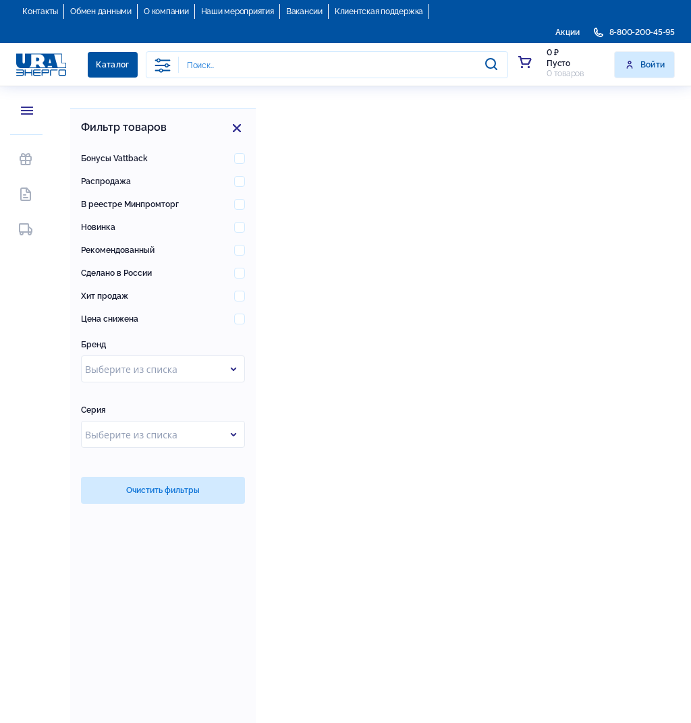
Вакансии (304, 11)
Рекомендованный (118, 250)
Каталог (113, 64)
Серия (93, 410)
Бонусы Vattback (114, 158)
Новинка (98, 227)
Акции (567, 32)
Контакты (40, 11)
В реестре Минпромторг (130, 204)
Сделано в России (116, 273)
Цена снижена (109, 319)
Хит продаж (104, 296)
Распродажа (106, 181)
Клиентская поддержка (379, 11)
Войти (644, 64)
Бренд (93, 344)
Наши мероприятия (237, 11)
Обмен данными (101, 11)
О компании (166, 11)
